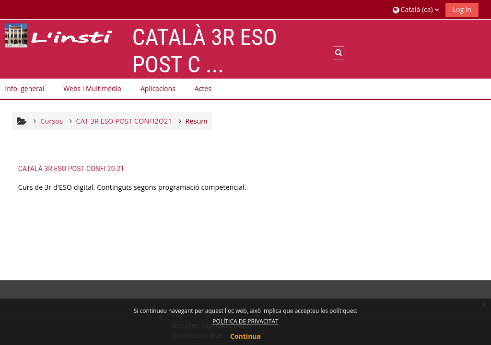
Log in (462, 9)
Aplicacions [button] (157, 88)
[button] (416, 9)
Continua (245, 336)
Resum (197, 121)
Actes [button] (203, 88)
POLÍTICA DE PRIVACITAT (245, 321)
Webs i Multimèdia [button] (92, 88)
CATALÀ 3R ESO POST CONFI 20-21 (71, 168)
